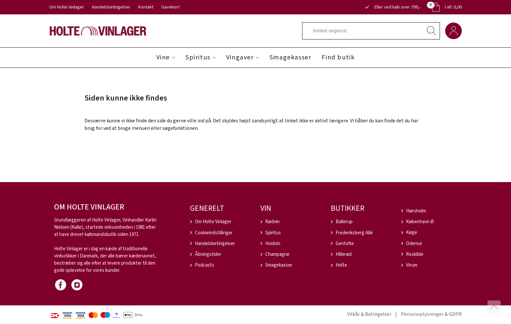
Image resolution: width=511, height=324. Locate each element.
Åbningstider (208, 254)
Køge (411, 232)
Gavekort (170, 7)
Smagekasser (291, 57)
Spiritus (198, 57)
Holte (341, 265)
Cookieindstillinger (214, 232)
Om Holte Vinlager (66, 7)
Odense (414, 243)
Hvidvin (272, 243)
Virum (411, 265)
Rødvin (272, 221)
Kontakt (145, 7)
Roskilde (414, 254)
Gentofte (345, 243)
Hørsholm (416, 211)
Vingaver (240, 57)
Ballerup (344, 221)
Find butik (338, 57)
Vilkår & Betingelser (369, 314)
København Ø (420, 221)
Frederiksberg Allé (354, 232)
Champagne (277, 254)
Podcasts (204, 265)
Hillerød (344, 254)
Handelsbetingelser (111, 7)
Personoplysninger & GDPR (431, 314)
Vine (163, 57)
